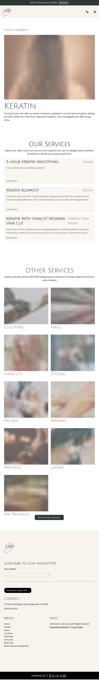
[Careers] (7, 638)
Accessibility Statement (60, 638)
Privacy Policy (77, 638)
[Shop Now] (8, 648)
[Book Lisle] (8, 654)
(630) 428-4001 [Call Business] (11, 620)
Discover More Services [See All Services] (49, 529)
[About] (6, 641)
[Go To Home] (6, 11)
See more (63, 2)
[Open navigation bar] (94, 11)
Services (9, 30)
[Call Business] (89, 12)
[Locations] (8, 644)
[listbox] (17, 601)
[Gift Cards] (8, 651)
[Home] (7, 635)
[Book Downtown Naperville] (16, 657)
